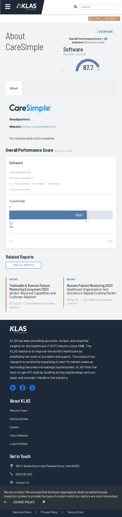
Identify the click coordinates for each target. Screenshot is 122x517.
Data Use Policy (22, 512)
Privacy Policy (49, 512)
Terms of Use (75, 512)
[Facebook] (23, 388)
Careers (14, 427)
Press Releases (19, 435)
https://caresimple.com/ (39, 126)
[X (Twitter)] (32, 388)
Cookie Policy (24, 502)
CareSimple (17, 201)
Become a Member (103, 18)
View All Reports (23, 265)
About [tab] (14, 88)
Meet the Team (18, 410)
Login (19, 18)
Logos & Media (18, 443)
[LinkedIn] (13, 388)
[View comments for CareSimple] (11, 225)
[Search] (99, 6)
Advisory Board (19, 418)
